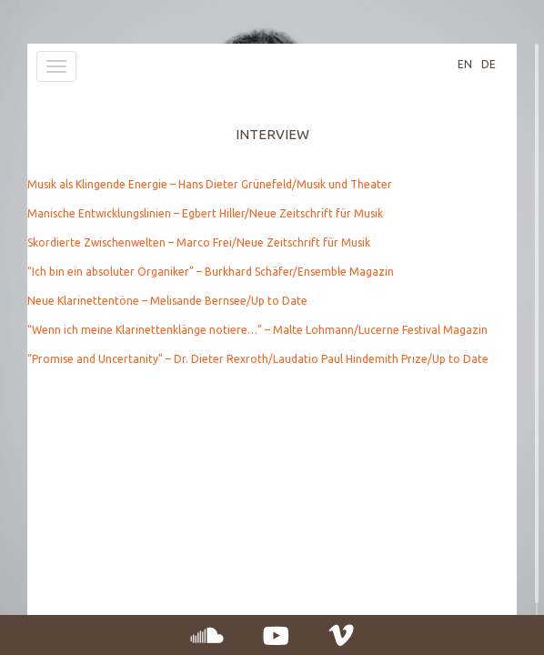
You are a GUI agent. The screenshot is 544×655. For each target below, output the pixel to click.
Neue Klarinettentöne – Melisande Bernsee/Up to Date (167, 301)
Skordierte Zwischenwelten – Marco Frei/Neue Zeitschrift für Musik (198, 242)
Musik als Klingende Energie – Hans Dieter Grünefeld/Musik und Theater (209, 184)
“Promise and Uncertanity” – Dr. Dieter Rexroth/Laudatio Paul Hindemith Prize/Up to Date (258, 359)
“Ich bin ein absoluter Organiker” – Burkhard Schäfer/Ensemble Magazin (210, 271)
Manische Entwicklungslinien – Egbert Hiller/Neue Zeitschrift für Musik (205, 213)
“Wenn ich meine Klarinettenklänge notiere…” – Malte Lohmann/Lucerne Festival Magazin (257, 330)
